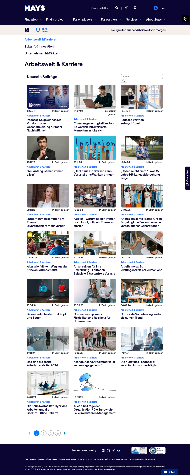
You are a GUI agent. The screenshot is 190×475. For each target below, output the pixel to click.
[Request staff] (126, 8)
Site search (42, 459)
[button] (65, 433)
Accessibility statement (117, 459)
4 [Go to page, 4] (58, 433)
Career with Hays (100, 8)
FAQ (26, 459)
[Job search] (116, 8)
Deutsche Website (136, 459)
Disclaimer (52, 459)
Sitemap (33, 459)
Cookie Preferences (99, 459)
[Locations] (135, 8)
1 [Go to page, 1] (36, 433)
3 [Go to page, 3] (50, 433)
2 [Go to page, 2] (43, 433)
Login (159, 8)
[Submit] (123, 80)
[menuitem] (33, 19)
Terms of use (150, 459)
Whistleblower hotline (67, 459)
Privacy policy (83, 459)
